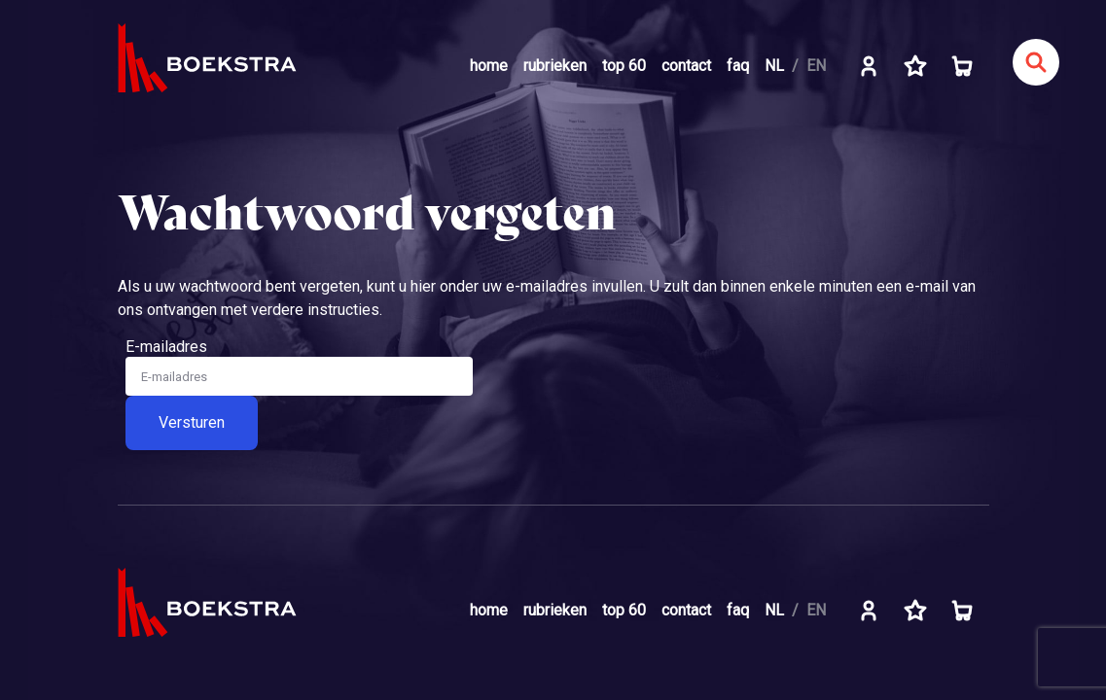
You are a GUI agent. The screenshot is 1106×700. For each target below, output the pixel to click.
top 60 (624, 65)
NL (774, 65)
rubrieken (555, 65)
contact (686, 65)
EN (816, 65)
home (489, 65)
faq (738, 65)
